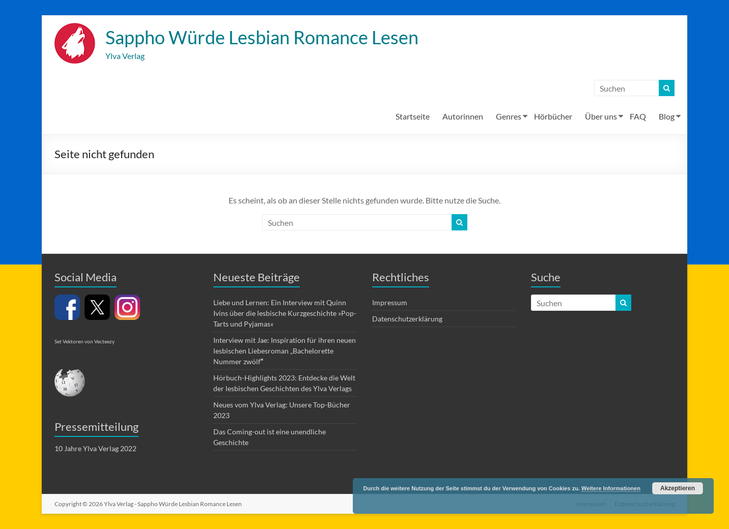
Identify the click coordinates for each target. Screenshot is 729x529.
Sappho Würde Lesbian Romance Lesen (261, 37)
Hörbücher (553, 116)
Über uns (601, 116)
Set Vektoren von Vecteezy (84, 341)
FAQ (638, 116)
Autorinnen (462, 116)
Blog (667, 116)
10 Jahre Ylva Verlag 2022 (95, 448)
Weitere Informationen (610, 488)
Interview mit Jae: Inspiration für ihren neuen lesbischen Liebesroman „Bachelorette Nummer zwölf (284, 351)
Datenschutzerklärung (407, 318)
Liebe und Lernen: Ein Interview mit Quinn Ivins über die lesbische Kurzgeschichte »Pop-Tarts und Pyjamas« (284, 313)
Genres (508, 116)
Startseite (413, 116)
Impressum (389, 302)
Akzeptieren (677, 488)
